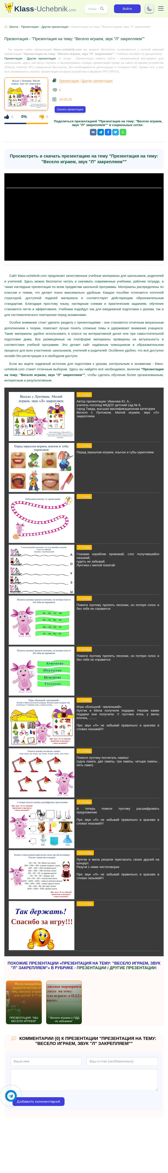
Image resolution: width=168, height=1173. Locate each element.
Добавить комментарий (38, 1101)
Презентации (29, 26)
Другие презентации (55, 26)
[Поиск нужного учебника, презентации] (101, 8)
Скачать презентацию (70, 109)
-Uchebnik (45, 9)
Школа (13, 26)
